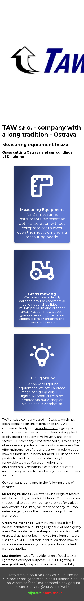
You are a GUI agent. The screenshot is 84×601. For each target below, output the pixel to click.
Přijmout (33, 593)
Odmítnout (52, 593)
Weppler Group (46, 428)
